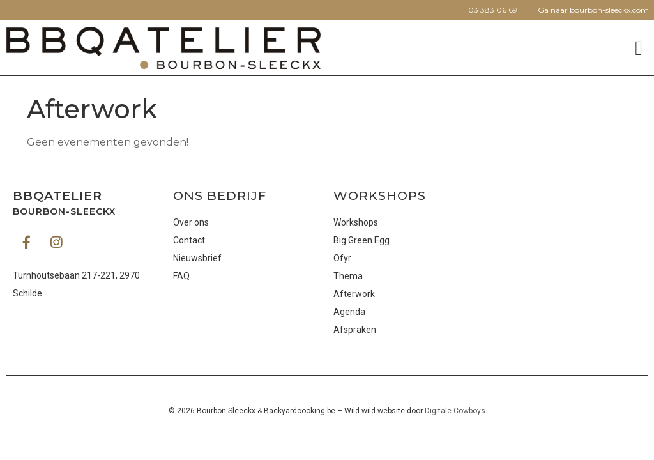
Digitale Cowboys (455, 410)
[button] (639, 48)
